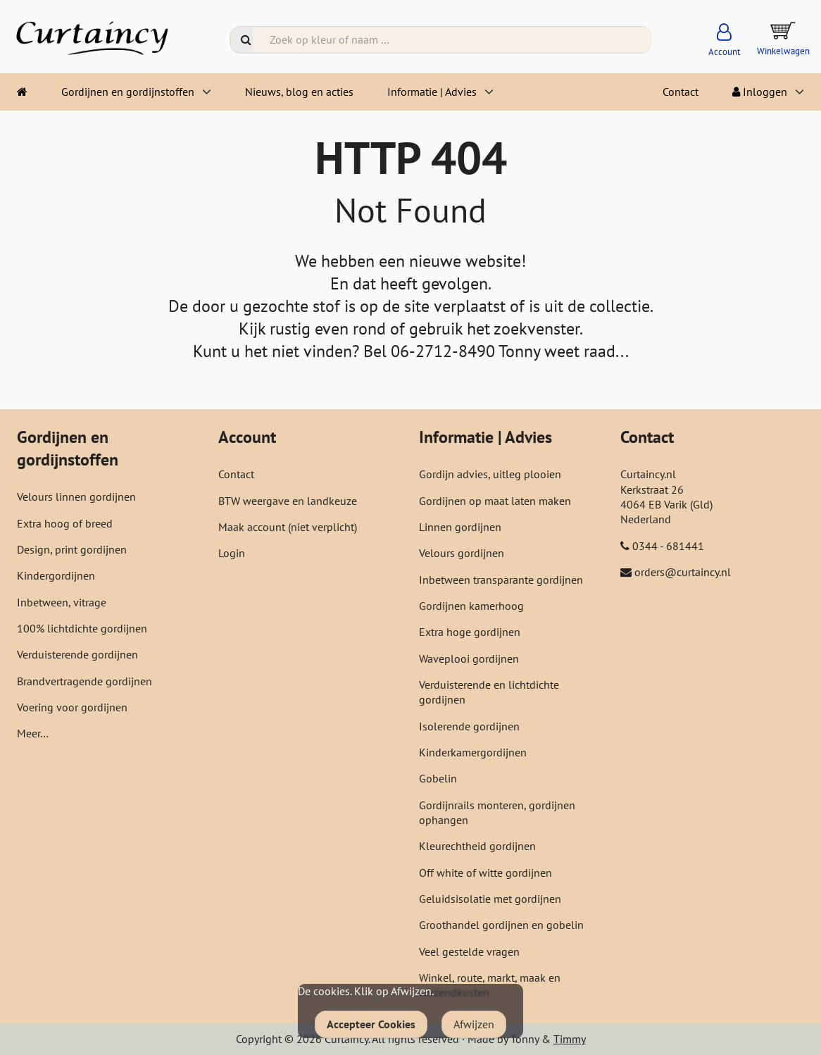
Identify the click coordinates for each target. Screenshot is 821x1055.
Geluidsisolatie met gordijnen (490, 899)
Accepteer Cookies (371, 1024)
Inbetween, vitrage (61, 602)
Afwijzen (473, 1024)
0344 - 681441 (668, 546)
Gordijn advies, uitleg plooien (490, 474)
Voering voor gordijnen (72, 707)
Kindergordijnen (56, 575)
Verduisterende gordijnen (77, 654)
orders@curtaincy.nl (682, 572)
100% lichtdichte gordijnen (82, 628)
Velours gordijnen (461, 553)
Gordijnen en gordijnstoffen (127, 92)
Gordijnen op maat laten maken (495, 501)
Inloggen (759, 92)
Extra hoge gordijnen (469, 632)
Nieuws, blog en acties (299, 92)
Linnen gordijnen (460, 527)
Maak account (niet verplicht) (287, 527)
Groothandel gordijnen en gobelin (501, 925)
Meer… (33, 733)
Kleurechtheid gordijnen (477, 846)
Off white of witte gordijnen (485, 873)
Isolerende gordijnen (469, 726)
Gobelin (438, 778)
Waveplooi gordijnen (469, 658)
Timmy (569, 1039)
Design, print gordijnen (72, 549)
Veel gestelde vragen (469, 951)
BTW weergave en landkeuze (287, 501)
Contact (680, 92)
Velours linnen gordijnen (76, 496)
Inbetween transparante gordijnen (501, 580)
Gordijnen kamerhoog (471, 606)
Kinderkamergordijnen (473, 752)
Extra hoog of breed (65, 523)
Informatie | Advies (432, 92)
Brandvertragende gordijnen (84, 681)
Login (231, 553)
